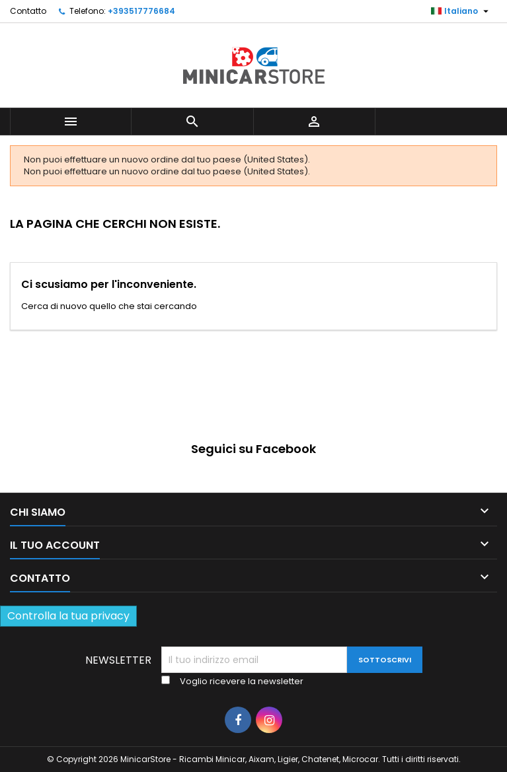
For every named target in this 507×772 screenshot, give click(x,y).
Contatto (28, 11)
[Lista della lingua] (461, 11)
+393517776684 (141, 11)
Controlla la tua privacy (68, 615)
